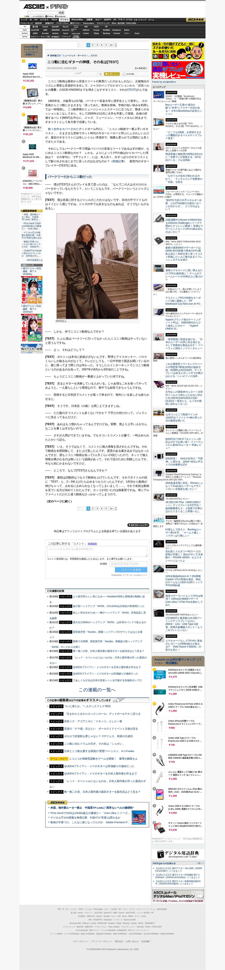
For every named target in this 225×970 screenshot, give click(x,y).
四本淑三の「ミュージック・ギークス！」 (70, 55)
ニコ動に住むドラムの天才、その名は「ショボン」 (94, 735)
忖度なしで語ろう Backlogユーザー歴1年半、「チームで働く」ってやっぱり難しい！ (183, 532)
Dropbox (86, 33)
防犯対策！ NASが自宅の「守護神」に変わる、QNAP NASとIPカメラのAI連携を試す (184, 461)
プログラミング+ (103, 23)
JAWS (35, 33)
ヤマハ (127, 33)
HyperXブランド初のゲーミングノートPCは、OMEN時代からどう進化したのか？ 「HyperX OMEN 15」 (183, 324)
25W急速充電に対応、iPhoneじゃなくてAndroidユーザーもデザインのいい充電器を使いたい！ (184, 486)
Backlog (106, 33)
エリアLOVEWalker (71, 934)
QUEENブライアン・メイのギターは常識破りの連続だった (105, 665)
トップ (24, 19)
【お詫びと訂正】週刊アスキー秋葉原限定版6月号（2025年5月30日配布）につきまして (178, 882)
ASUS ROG (55, 30)
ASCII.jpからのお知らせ (164, 863)
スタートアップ (140, 20)
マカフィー (35, 37)
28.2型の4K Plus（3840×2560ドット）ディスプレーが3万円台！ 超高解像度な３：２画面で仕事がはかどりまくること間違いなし (183, 507)
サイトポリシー (81, 941)
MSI (86, 27)
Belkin (126, 30)
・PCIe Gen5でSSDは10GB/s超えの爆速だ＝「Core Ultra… (31, 226)
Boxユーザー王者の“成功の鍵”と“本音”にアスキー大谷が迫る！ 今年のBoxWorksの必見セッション (183, 109)
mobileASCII (122, 930)
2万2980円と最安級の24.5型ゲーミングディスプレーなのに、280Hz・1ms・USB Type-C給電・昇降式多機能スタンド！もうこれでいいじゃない (183, 624)
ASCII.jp (33, 6)
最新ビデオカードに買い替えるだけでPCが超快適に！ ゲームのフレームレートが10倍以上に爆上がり (184, 275)
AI (31, 19)
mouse (45, 27)
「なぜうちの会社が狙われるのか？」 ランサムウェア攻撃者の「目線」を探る (183, 178)
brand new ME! (130, 920)
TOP (59, 909)
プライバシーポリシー (101, 941)
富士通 (35, 27)
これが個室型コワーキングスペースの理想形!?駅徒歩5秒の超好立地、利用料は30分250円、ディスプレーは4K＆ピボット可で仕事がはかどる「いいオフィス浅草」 (184, 370)
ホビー (98, 19)
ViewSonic (116, 30)
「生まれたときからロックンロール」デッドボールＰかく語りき (102, 705)
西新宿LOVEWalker (104, 934)
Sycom (66, 27)
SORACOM (102, 923)
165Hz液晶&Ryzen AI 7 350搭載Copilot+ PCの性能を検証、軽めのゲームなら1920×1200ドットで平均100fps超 (183, 581)
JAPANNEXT (55, 36)
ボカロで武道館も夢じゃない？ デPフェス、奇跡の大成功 (98, 727)
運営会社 (119, 941)
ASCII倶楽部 (195, 20)
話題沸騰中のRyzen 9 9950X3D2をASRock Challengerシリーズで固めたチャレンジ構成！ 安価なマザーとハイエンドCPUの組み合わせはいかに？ (184, 225)
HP (106, 27)
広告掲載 (145, 941)
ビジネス (44, 19)
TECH (54, 19)
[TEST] (132, 89)
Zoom (137, 33)
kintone (55, 33)
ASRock (86, 30)
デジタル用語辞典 (108, 930)
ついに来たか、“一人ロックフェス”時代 (87, 697)
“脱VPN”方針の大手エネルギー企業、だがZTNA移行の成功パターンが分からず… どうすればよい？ (183, 205)
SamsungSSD (73, 30)
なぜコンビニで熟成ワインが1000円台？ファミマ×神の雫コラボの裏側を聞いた (183, 417)
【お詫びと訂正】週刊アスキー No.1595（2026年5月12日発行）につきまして (178, 869)
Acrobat (45, 33)
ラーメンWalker (56, 934)
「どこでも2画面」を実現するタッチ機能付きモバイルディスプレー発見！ (183, 135)
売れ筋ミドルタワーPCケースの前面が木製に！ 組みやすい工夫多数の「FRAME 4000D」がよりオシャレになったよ (184, 556)
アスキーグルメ (62, 23)
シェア (92, 73)
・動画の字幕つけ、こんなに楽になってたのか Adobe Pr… (31, 244)
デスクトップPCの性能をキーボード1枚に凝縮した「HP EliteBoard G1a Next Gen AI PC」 (184, 300)
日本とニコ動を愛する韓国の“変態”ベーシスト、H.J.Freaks (99, 742)
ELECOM (35, 30)
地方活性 (121, 23)
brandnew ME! (76, 36)
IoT (36, 19)
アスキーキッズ (26, 23)
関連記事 (118, 161)
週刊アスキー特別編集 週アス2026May (32, 271)
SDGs (114, 23)
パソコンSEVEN (75, 26)
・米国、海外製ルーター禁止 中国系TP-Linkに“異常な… (31, 217)
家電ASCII (49, 23)
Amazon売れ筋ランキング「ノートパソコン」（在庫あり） (31, 51)
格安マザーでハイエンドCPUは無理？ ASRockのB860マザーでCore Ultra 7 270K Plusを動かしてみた (184, 600)
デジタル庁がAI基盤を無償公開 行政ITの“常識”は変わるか (85, 808)
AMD (45, 30)
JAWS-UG (91, 916)
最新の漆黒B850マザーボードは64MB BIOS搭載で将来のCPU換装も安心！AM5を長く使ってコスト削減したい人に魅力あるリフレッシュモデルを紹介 (183, 253)
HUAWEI (106, 30)
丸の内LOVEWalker (151, 934)
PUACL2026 (131, 23)
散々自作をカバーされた (63, 128)
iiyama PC (108, 913)
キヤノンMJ (45, 37)
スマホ (129, 19)
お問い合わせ (132, 941)
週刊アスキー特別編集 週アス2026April (32, 309)
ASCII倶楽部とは (35, 260)
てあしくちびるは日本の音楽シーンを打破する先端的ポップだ (107, 671)
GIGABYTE (65, 30)
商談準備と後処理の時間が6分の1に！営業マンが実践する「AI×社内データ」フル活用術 (184, 157)
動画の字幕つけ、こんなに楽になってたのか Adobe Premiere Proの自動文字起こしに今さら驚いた (109, 813)
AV (115, 19)
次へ (112, 45)
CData (96, 33)
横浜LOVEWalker (88, 934)
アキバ (121, 19)
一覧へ (199, 863)
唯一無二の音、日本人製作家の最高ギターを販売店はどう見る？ (108, 642)
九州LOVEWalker (135, 934)
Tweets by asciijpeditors (164, 81)
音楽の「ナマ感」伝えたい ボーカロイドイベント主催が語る (101, 720)
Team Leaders (114, 927)
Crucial (96, 30)
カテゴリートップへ (138, 516)
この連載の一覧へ (97, 681)
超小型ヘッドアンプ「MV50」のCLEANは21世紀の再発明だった (108, 597)
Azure (65, 33)
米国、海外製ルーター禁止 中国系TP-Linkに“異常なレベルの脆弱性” (92, 799)
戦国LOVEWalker (167, 934)
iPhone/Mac (77, 19)
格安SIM (38, 23)
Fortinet (116, 33)
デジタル (57, 6)
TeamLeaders (88, 23)
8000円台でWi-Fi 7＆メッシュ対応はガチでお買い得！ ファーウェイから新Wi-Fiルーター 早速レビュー (184, 443)
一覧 (100, 74)
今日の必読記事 (81, 930)
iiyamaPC (55, 27)
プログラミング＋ (128, 927)
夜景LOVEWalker (120, 934)
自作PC (107, 19)
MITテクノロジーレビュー (138, 930)
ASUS (96, 27)
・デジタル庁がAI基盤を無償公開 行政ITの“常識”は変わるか (32, 235)
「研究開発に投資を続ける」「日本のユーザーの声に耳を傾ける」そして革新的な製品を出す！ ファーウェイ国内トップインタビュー (184, 344)
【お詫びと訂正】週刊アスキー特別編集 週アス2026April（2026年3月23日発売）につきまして (177, 876)
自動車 (89, 19)
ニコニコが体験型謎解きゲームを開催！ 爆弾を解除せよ (103, 750)
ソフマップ (65, 37)
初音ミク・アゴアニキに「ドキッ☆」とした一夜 (93, 712)
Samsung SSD (75, 923)
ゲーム (151, 20)
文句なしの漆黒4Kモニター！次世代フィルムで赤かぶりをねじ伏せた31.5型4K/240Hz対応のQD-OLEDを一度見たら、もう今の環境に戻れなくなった (184, 397)
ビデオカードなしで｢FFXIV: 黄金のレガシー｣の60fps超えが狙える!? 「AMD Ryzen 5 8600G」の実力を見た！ (183, 645)
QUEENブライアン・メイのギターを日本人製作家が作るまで (107, 658)
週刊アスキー (75, 23)
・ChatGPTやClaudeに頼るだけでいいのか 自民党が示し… (31, 253)
